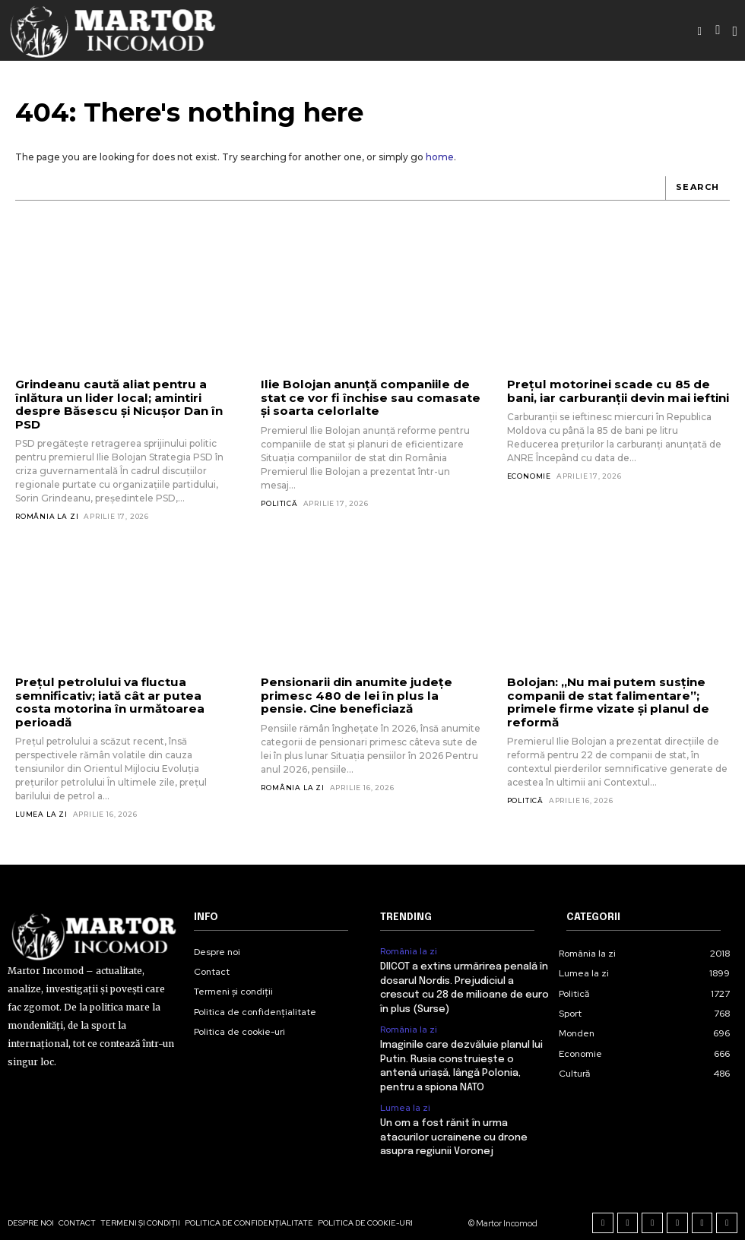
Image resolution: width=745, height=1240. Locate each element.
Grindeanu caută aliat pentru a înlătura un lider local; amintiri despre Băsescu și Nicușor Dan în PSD (115, 404)
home (440, 157)
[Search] (697, 188)
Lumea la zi (41, 800)
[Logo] (114, 30)
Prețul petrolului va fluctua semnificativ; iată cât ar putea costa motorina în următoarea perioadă (125, 694)
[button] (699, 31)
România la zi (46, 515)
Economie (529, 476)
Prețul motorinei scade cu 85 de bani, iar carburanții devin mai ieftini (616, 390)
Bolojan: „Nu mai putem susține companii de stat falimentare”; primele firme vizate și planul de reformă (604, 701)
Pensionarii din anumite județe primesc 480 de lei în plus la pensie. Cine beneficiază (369, 694)
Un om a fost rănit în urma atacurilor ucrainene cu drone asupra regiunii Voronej (454, 1121)
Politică (279, 502)
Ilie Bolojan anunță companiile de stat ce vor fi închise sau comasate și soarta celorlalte (367, 397)
